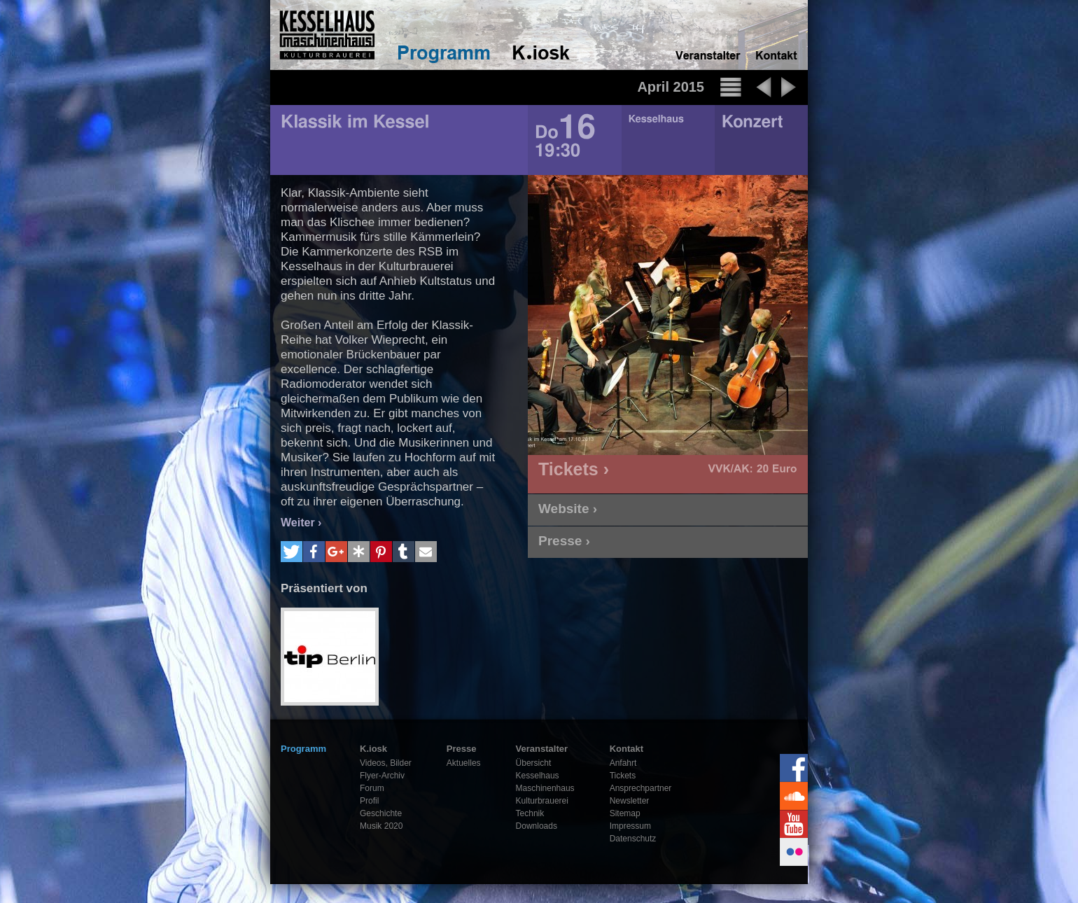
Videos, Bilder (386, 763)
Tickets (623, 775)
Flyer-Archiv (382, 775)
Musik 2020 (381, 826)
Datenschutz (633, 839)
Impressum (630, 826)
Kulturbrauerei (542, 801)
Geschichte (381, 813)
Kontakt (626, 748)
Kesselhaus (537, 775)
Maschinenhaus (545, 788)
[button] (291, 551)
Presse (462, 748)
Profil (369, 801)
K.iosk (373, 748)
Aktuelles (464, 763)
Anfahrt (623, 763)
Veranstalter (542, 748)
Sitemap (625, 813)
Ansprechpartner (641, 788)
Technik (530, 813)
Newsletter (630, 801)
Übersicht (534, 763)
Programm (303, 748)
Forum (372, 788)
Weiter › (301, 522)
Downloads (536, 826)
